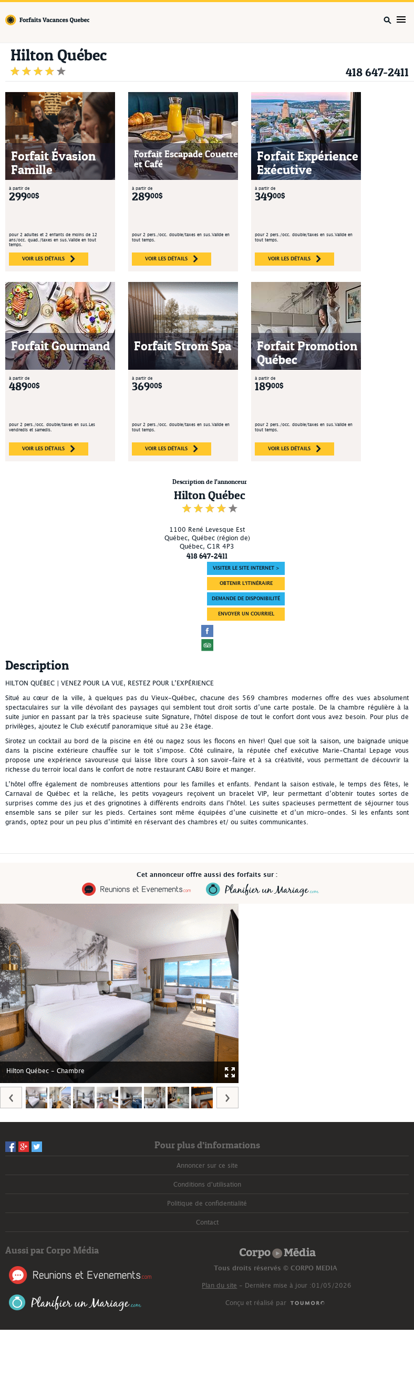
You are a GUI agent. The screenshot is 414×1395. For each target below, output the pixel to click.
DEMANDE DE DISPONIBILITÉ (246, 599)
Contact (207, 1222)
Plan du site (219, 1285)
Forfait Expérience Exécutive (307, 162)
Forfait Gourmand (60, 345)
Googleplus (23, 1146)
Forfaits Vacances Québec (47, 20)
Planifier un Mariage (75, 1303)
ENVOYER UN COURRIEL (246, 614)
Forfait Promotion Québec (307, 352)
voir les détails (48, 258)
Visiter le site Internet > (246, 568)
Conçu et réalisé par (255, 1303)
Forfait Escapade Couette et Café (186, 159)
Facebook (10, 1146)
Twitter (37, 1146)
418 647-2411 (377, 72)
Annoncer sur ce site (207, 1165)
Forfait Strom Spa (182, 345)
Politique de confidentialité (207, 1203)
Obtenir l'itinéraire (246, 583)
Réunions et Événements (80, 1275)
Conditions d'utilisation (207, 1184)
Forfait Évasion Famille (53, 162)
